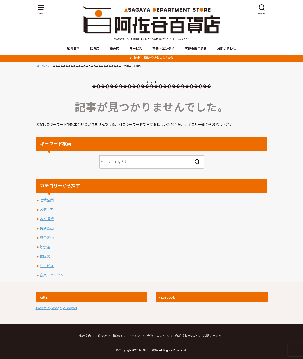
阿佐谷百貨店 (148, 350)
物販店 (114, 48)
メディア (46, 210)
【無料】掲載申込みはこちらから (152, 57)
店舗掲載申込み (196, 48)
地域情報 (47, 219)
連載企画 (47, 200)
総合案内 (73, 48)
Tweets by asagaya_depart (56, 308)
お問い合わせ (226, 48)
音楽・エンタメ (163, 48)
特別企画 (47, 228)
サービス (135, 48)
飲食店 (94, 48)
